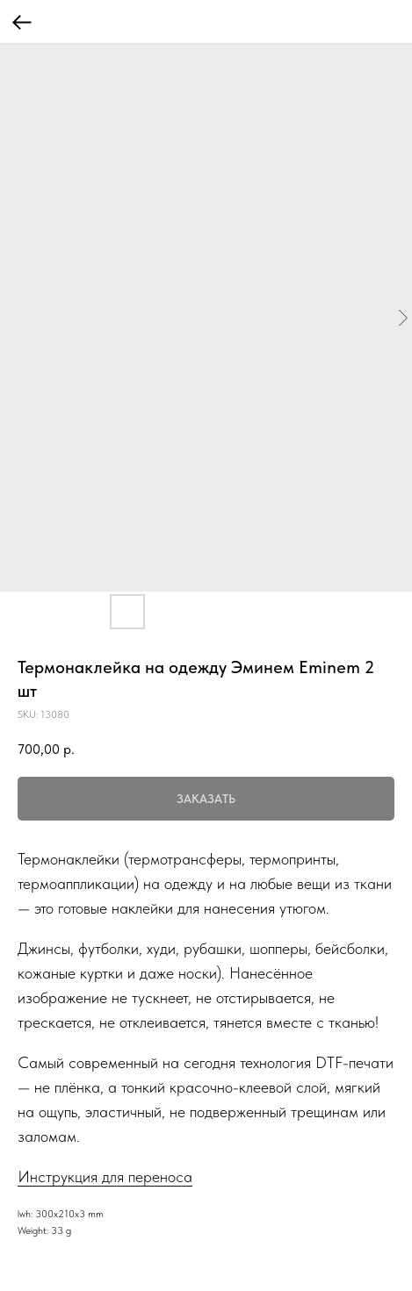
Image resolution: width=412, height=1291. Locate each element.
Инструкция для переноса (105, 1176)
